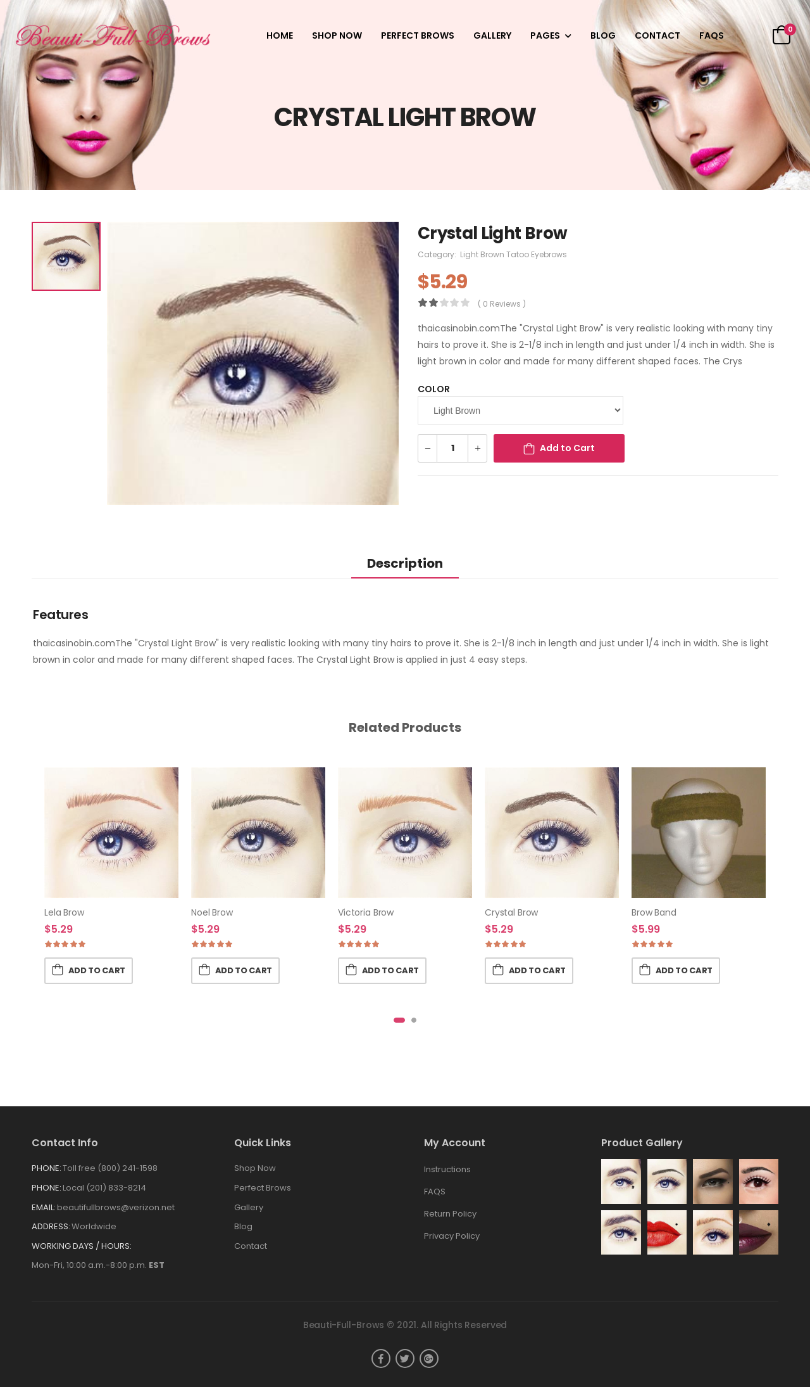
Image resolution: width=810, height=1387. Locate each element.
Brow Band (654, 912)
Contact (657, 35)
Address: (51, 1226)
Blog (603, 35)
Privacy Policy (452, 1236)
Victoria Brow (366, 912)
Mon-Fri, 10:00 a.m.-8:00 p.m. (98, 1265)
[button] (399, 1020)
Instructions (447, 1169)
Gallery (492, 35)
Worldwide (94, 1226)
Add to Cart (567, 448)
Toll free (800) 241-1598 (110, 1168)
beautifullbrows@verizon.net (116, 1207)
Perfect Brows (417, 35)
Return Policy (450, 1214)
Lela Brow (64, 912)
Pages (545, 35)
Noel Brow (212, 912)
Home (279, 35)
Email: (44, 1207)
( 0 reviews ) (502, 304)
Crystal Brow (511, 912)
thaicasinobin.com (459, 328)
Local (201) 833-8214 (104, 1188)
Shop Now (337, 35)
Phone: (46, 1168)
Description (405, 563)
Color (434, 389)
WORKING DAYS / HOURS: (82, 1246)
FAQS (711, 35)
